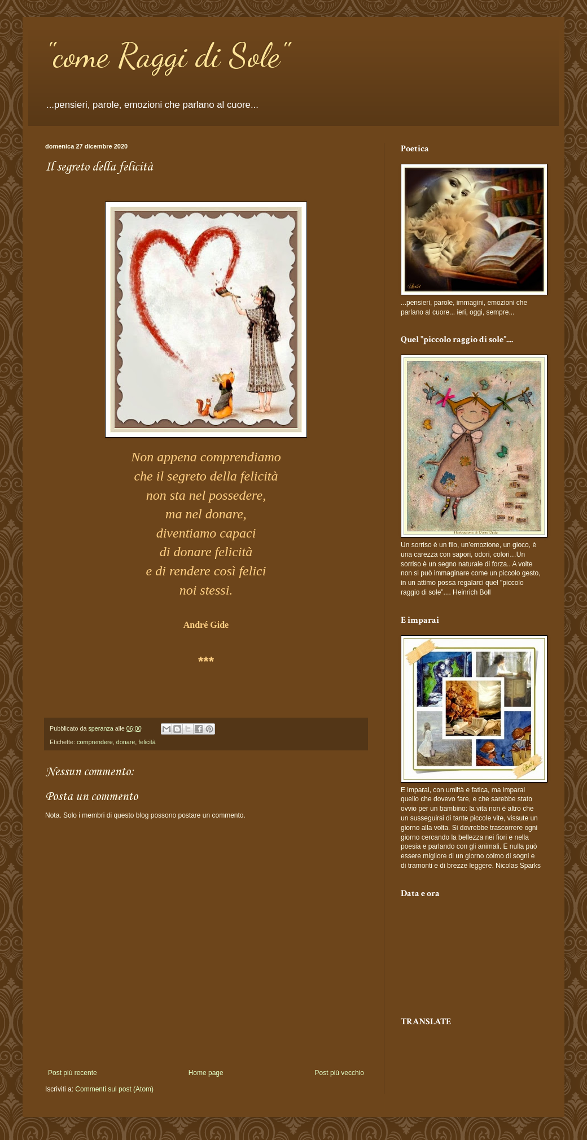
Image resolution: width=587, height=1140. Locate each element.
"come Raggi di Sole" (166, 55)
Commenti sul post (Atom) (114, 1089)
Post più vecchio (339, 1073)
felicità (147, 742)
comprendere (95, 742)
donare (125, 742)
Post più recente (72, 1073)
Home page (206, 1073)
